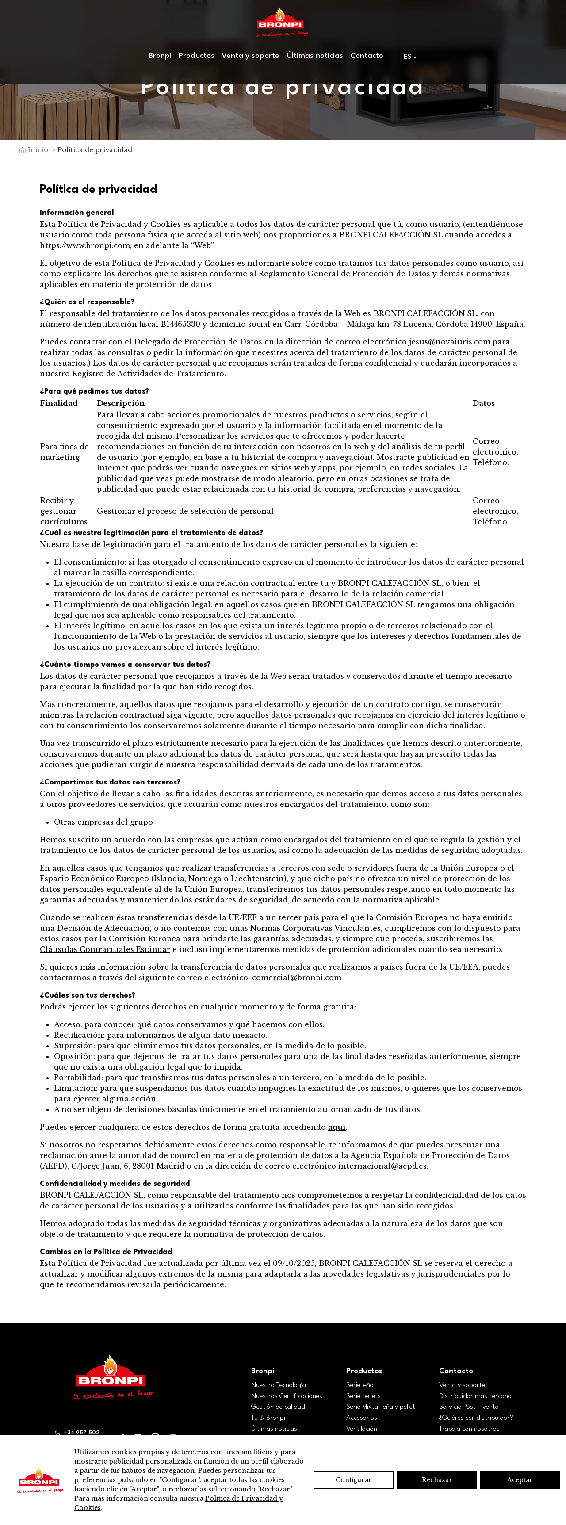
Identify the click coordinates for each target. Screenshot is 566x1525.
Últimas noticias (315, 56)
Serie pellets (363, 1396)
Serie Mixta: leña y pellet (380, 1406)
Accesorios (361, 1418)
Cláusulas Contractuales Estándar (105, 949)
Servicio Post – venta (469, 1406)
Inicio (38, 149)
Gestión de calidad (278, 1406)
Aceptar (520, 1480)
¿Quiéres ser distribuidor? (476, 1418)
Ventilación (361, 1429)
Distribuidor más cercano (475, 1396)
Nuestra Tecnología (278, 1385)
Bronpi (160, 56)
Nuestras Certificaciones (286, 1396)
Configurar (354, 1480)
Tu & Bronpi (268, 1418)
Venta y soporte (250, 56)
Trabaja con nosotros (469, 1429)
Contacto (366, 56)
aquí (337, 1127)
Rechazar (437, 1480)
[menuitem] (408, 57)
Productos (196, 56)
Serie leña (360, 1385)
